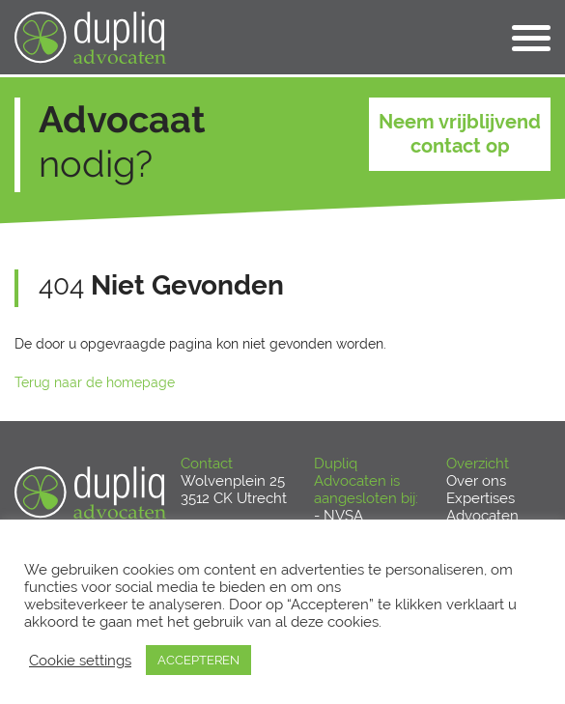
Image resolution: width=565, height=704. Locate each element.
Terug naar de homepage (94, 382)
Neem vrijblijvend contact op (460, 133)
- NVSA (338, 515)
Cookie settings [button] (80, 660)
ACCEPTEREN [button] (198, 660)
